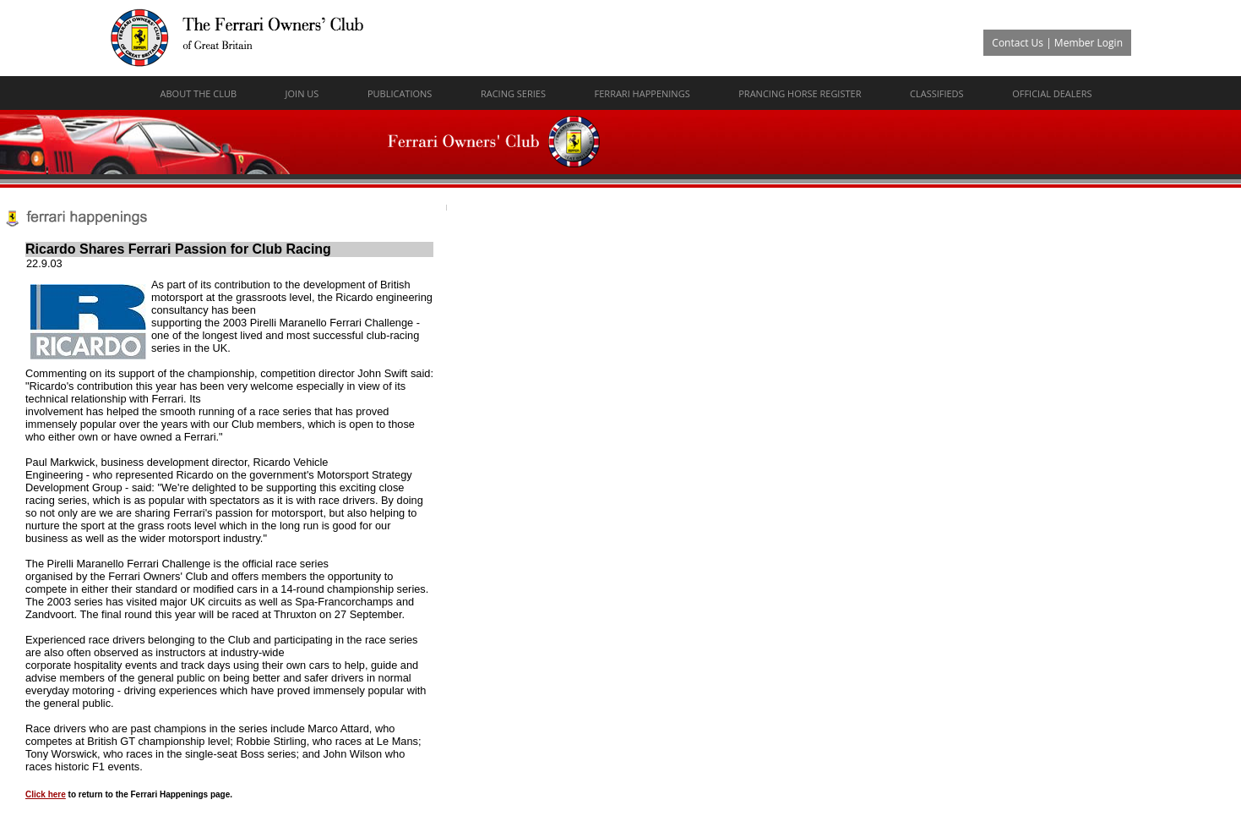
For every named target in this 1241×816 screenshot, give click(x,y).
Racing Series (513, 93)
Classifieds (937, 93)
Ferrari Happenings (642, 93)
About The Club (199, 93)
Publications (399, 93)
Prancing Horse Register (799, 93)
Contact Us (1017, 43)
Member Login (1088, 43)
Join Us (302, 93)
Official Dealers (1051, 93)
